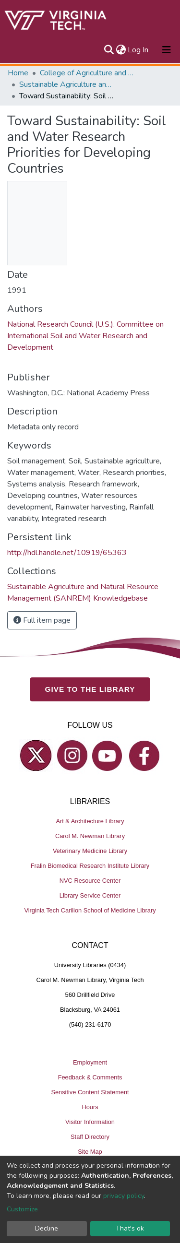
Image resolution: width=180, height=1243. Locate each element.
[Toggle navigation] (166, 49)
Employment (90, 1062)
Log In (138, 50)
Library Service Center (90, 895)
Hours (90, 1107)
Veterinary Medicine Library (90, 850)
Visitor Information (90, 1121)
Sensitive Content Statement (90, 1092)
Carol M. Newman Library (90, 836)
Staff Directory (90, 1136)
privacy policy (123, 1195)
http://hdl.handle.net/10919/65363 (67, 552)
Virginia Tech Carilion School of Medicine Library (90, 910)
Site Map (90, 1151)
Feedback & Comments (90, 1077)
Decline (46, 1228)
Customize (22, 1209)
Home (18, 73)
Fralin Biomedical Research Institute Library (90, 865)
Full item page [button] (42, 620)
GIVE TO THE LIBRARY (90, 689)
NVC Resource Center (90, 880)
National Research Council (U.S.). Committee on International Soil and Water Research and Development (85, 336)
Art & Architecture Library (90, 821)
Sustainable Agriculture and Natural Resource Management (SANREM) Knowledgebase (67, 84)
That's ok (130, 1228)
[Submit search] (109, 50)
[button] (121, 50)
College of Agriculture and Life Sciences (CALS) (88, 73)
